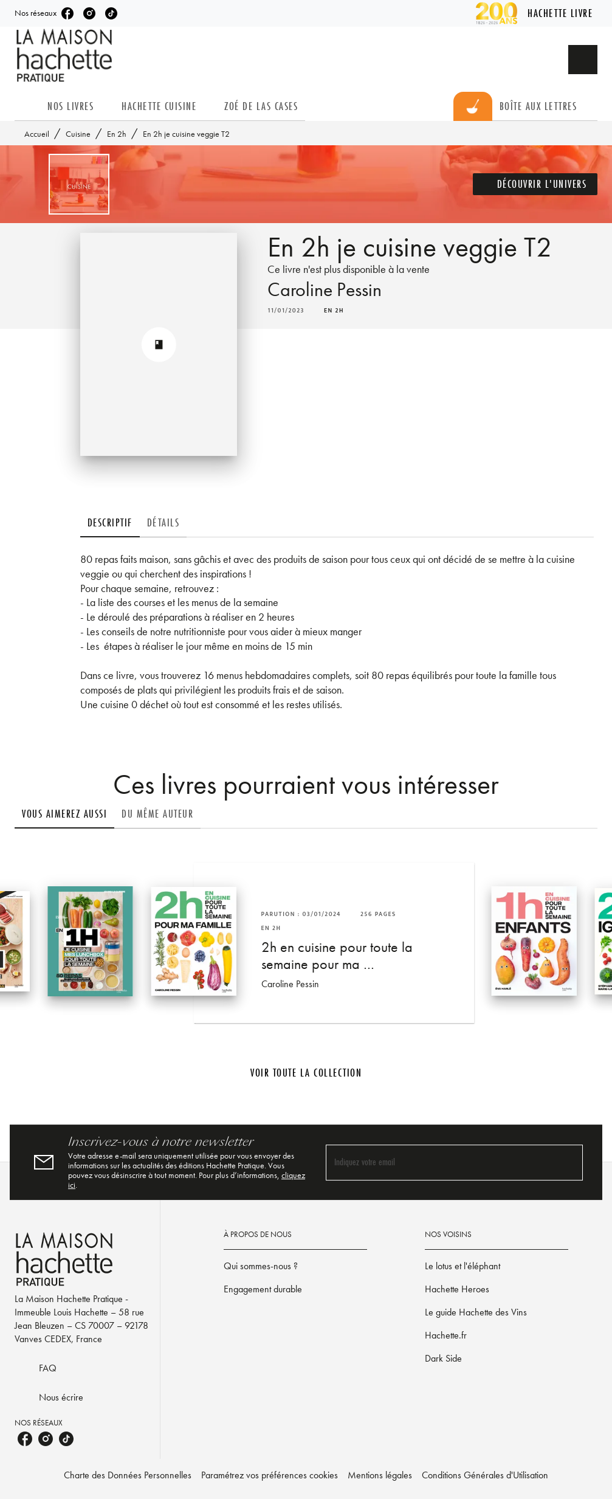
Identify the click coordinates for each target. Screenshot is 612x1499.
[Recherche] (582, 59)
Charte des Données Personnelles (127, 1475)
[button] (535, 184)
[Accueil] (66, 55)
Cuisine (78, 133)
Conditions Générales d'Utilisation (485, 1475)
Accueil (36, 133)
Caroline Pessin (324, 289)
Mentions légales (380, 1475)
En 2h (116, 133)
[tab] (27, 106)
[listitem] (67, 13)
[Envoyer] (568, 1162)
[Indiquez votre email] (439, 1162)
